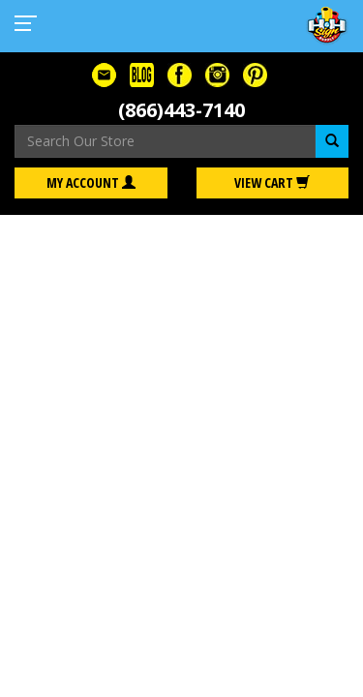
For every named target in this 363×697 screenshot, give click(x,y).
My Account (91, 182)
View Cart (272, 182)
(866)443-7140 (181, 110)
